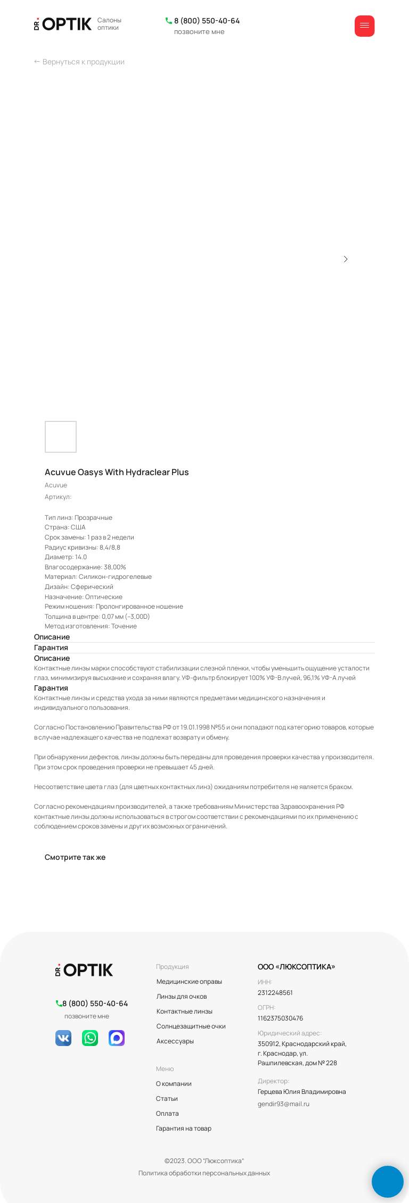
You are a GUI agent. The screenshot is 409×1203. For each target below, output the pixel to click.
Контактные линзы (184, 1011)
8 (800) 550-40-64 (207, 20)
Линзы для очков (182, 996)
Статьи (167, 1098)
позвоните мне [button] (199, 31)
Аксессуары (175, 1041)
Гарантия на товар (183, 1128)
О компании (174, 1083)
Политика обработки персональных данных (204, 1172)
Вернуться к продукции (84, 61)
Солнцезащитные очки (191, 1026)
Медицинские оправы (189, 981)
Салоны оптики (109, 23)
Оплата (167, 1113)
